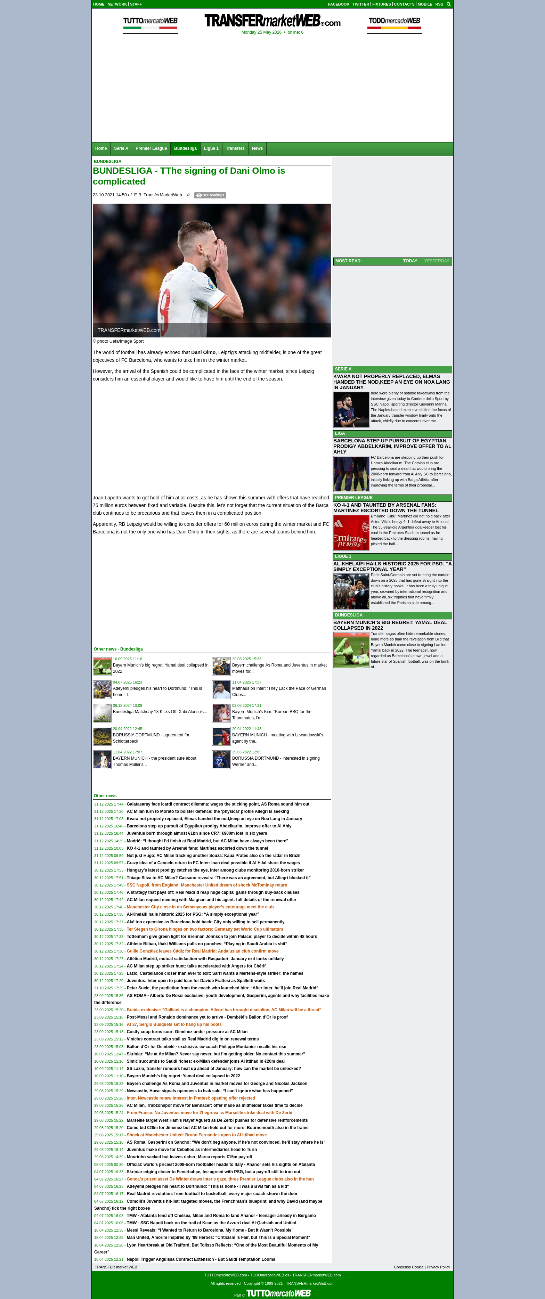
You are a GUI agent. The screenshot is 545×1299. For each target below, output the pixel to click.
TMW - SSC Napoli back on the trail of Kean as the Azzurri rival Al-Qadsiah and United (211, 1222)
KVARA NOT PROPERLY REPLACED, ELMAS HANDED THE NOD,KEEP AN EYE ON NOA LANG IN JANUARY (391, 382)
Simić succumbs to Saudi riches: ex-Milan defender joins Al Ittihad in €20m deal (206, 1061)
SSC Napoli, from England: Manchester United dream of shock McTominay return (207, 885)
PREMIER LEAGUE (354, 497)
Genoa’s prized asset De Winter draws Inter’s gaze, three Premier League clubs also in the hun (220, 1179)
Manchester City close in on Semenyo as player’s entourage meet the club (200, 907)
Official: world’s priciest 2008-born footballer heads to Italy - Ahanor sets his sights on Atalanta (221, 1164)
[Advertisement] (145, 589)
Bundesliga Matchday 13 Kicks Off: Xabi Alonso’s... (160, 711)
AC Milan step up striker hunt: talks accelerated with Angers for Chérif (196, 966)
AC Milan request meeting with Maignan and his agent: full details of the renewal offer (211, 899)
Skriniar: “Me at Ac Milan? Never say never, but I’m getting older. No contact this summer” (216, 1054)
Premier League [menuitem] (151, 148)
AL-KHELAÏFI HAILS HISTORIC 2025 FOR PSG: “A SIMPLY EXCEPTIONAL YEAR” (392, 566)
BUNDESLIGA (349, 615)
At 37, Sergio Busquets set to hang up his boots (174, 1024)
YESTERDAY (436, 261)
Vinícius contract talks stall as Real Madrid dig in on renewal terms (193, 1039)
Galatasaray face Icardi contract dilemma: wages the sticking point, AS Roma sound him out (218, 804)
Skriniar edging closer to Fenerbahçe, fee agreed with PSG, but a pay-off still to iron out (213, 1171)
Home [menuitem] (101, 148)
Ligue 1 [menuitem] (211, 148)
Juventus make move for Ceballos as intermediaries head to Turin (192, 1149)
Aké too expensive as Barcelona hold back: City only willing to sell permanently (206, 922)
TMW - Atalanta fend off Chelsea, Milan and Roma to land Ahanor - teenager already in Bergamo (221, 1215)
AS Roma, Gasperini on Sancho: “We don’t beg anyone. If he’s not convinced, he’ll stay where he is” (226, 1142)
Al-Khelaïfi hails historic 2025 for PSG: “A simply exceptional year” (193, 914)
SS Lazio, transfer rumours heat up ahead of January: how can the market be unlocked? (214, 1068)
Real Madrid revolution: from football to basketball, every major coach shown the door (212, 1193)
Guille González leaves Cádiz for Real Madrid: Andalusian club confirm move (203, 951)
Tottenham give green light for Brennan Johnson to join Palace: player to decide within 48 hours (222, 936)
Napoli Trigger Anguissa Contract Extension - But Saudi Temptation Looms (201, 1259)
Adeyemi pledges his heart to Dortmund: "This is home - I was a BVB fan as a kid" (208, 1186)
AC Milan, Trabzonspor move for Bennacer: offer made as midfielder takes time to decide (215, 1105)
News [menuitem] (257, 148)
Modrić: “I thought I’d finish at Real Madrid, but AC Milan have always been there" (207, 841)
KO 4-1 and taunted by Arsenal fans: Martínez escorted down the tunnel (197, 848)
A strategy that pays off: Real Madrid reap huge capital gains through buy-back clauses (213, 892)
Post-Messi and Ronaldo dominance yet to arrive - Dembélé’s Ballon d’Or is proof (207, 1017)
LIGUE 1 (343, 556)
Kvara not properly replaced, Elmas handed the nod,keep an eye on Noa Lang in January (214, 818)
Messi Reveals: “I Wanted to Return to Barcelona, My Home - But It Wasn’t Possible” (210, 1230)
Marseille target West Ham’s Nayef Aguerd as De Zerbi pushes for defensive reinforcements (217, 1120)
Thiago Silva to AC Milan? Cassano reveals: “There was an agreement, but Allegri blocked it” (219, 877)
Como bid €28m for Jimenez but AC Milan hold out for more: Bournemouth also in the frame (218, 1127)
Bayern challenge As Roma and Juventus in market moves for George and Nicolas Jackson (217, 1083)
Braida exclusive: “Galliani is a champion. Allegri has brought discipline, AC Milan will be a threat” (224, 1009)
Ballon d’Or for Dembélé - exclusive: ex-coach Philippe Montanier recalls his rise (206, 1046)
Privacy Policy (438, 1267)
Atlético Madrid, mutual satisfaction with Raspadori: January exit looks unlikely (205, 958)
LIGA (340, 433)
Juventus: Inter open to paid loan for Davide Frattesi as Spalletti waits (196, 980)
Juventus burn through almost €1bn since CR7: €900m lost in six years (197, 833)
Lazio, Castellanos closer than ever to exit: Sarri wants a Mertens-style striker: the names (215, 973)
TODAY (410, 261)
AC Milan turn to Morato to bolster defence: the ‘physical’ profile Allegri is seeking (208, 811)
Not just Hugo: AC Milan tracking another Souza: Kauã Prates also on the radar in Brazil (214, 855)
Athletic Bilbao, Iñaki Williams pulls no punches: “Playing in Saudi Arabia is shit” (207, 943)
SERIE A (343, 369)
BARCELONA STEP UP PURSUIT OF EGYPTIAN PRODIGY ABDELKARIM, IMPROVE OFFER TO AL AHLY (392, 446)
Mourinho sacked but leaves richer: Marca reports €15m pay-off (189, 1156)
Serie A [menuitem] (121, 148)
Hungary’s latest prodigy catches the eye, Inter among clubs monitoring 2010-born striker (215, 870)
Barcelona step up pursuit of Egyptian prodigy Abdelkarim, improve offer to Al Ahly (209, 826)
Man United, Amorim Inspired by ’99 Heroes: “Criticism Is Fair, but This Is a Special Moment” (218, 1237)
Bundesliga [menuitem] (185, 148)
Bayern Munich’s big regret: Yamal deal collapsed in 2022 (183, 1075)
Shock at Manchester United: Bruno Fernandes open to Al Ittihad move (197, 1135)
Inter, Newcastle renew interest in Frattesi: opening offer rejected (191, 1098)
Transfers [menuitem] (235, 148)
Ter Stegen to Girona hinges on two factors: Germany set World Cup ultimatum (205, 929)
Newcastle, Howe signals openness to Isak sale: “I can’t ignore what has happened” (210, 1090)
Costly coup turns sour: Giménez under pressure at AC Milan (187, 1031)
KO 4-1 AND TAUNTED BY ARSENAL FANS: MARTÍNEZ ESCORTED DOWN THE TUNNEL (386, 507)
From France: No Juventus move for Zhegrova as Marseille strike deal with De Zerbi (209, 1112)
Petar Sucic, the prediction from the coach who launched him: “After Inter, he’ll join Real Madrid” (222, 988)
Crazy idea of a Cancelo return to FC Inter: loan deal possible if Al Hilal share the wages (213, 862)
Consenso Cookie (409, 1267)
